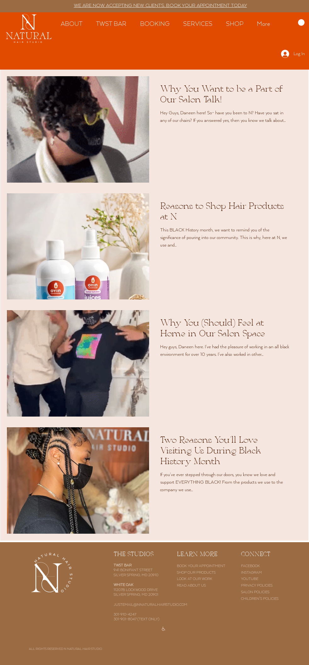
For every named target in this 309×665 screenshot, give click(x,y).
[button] (301, 22)
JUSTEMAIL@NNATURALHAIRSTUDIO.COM (150, 605)
